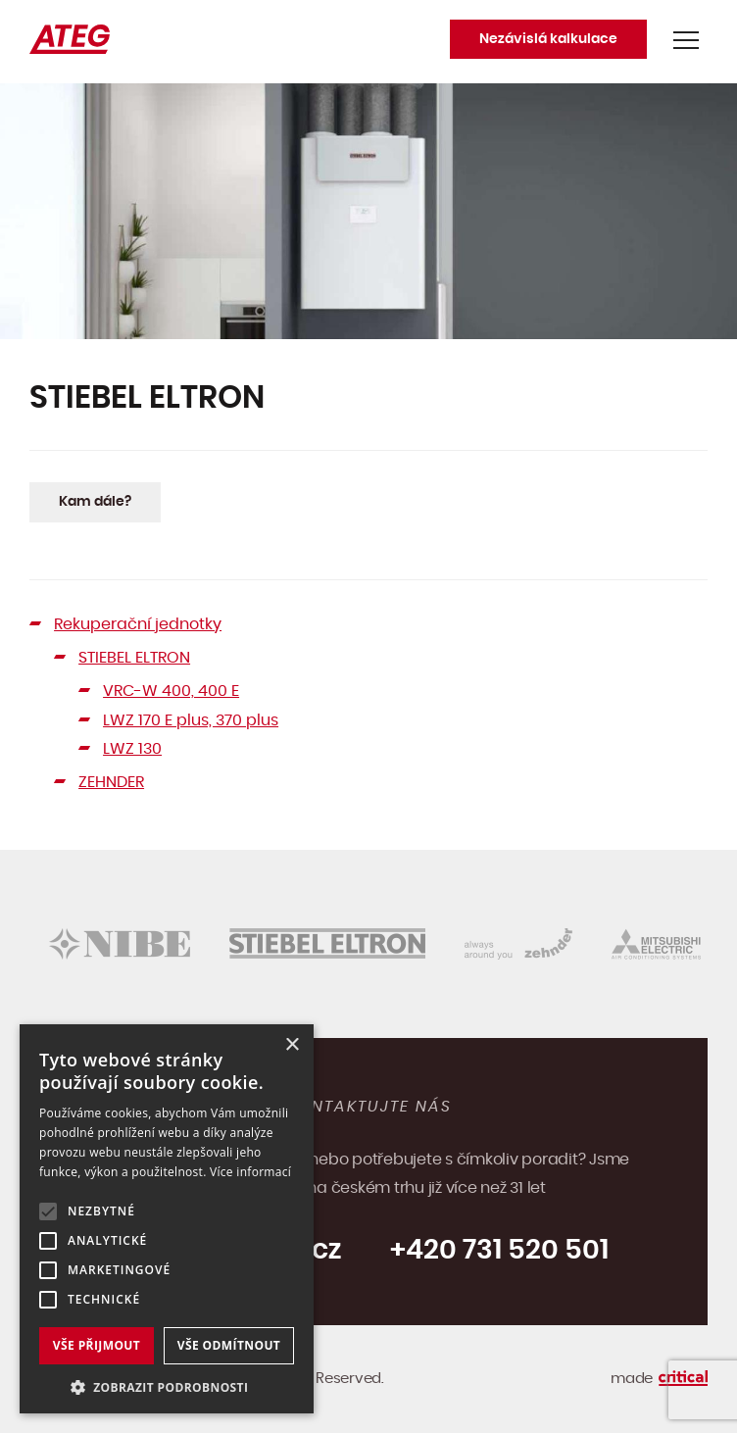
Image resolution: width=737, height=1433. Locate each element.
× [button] (291, 1045)
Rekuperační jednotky (137, 624)
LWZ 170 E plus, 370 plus (190, 720)
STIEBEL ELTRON (134, 658)
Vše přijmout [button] (96, 1345)
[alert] (167, 1218)
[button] (166, 1385)
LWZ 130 (132, 749)
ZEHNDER (111, 782)
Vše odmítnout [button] (228, 1345)
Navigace (686, 40)
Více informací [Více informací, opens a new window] (250, 1171)
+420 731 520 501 (499, 1250)
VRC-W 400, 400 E (171, 691)
